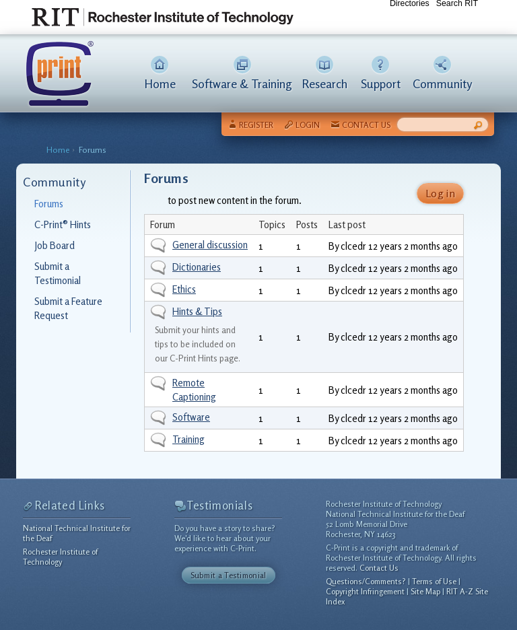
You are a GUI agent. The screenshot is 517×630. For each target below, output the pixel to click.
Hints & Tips (197, 311)
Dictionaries (196, 267)
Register (256, 125)
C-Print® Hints (62, 224)
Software (191, 417)
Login (308, 125)
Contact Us (366, 125)
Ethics (184, 289)
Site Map (425, 591)
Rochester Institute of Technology (60, 557)
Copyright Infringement (365, 591)
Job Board (54, 245)
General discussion (210, 244)
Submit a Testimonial (229, 575)
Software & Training (242, 83)
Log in (440, 193)
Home (160, 83)
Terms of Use (434, 581)
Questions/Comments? (366, 581)
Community (442, 83)
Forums (92, 150)
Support (381, 83)
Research (324, 83)
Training (188, 439)
